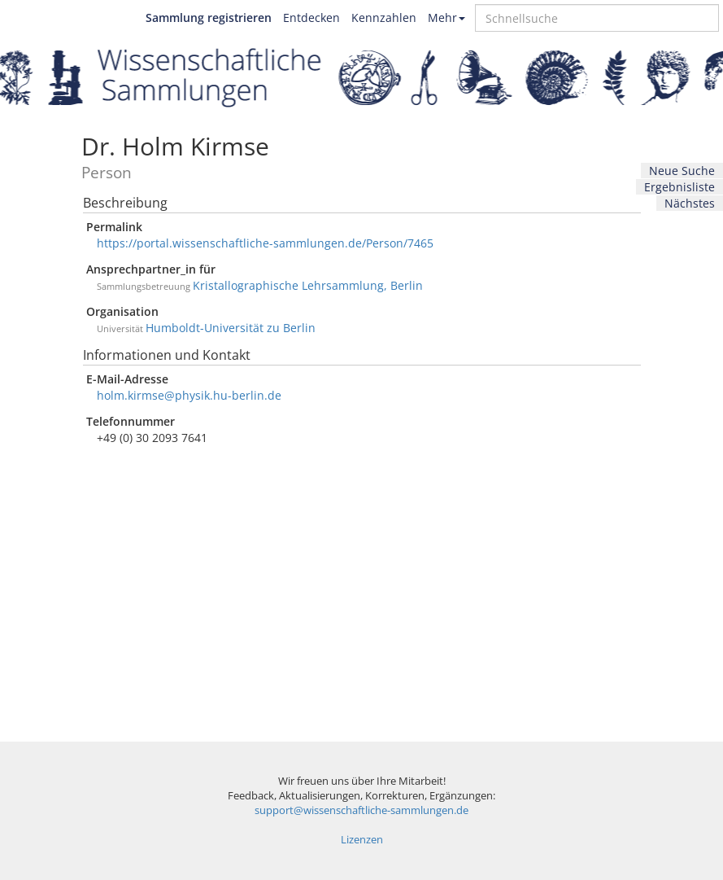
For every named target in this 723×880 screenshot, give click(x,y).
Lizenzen (362, 840)
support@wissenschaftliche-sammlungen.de (361, 810)
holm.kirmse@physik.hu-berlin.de (189, 395)
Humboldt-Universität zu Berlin (231, 327)
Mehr (446, 17)
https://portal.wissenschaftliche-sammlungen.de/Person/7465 (265, 243)
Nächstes (689, 203)
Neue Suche (682, 170)
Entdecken (311, 17)
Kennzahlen (383, 17)
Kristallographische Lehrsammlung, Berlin (308, 285)
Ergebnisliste (679, 187)
